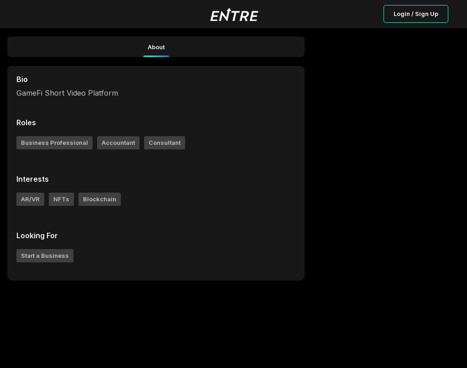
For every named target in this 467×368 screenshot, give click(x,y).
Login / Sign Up (416, 13)
